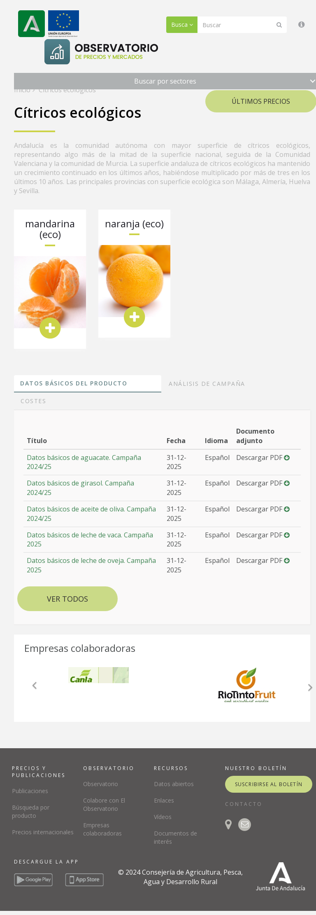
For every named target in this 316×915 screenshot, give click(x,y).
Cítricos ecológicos (66, 89)
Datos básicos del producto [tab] (73, 383)
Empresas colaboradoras (102, 829)
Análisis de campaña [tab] (207, 383)
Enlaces (164, 800)
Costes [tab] (33, 401)
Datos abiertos (174, 784)
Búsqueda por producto (30, 811)
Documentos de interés (175, 837)
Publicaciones (30, 791)
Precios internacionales (43, 832)
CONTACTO (244, 804)
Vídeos (163, 817)
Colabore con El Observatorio (104, 804)
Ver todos (67, 599)
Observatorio (100, 784)
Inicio (22, 89)
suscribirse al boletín (268, 784)
